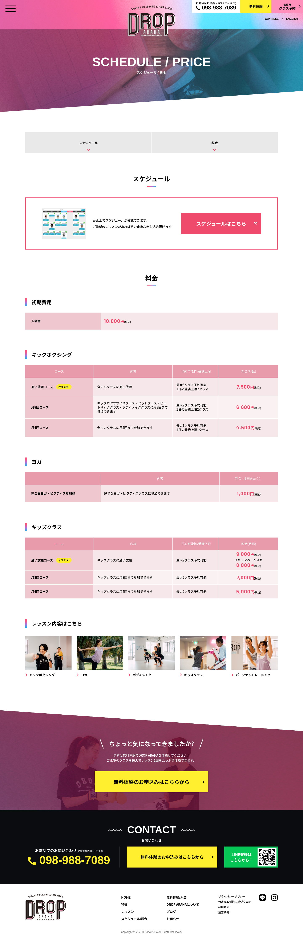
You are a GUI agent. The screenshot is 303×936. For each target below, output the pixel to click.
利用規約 (223, 907)
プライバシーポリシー (232, 896)
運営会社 (223, 912)
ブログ (171, 911)
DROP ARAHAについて (182, 904)
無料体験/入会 (176, 897)
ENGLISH (292, 18)
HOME (126, 897)
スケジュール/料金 (134, 918)
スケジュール (88, 143)
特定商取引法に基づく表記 (234, 902)
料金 (214, 143)
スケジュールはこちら (221, 223)
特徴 (124, 904)
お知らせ (172, 918)
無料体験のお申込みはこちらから (151, 781)
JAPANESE (272, 18)
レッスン (127, 911)
